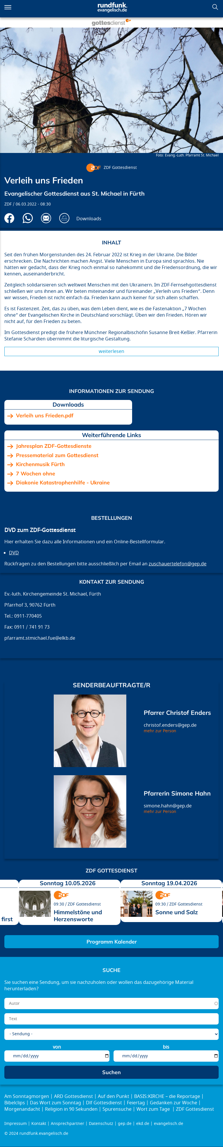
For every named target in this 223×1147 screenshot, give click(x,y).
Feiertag (136, 1102)
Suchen (215, 6)
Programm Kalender (112, 941)
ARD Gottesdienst (73, 1096)
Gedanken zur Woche (173, 1102)
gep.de (125, 1124)
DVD (14, 552)
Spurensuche (117, 1109)
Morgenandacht (22, 1109)
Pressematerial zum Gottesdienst (57, 455)
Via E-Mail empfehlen (46, 218)
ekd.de (142, 1124)
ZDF (8, 204)
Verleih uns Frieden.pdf (44, 415)
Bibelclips (14, 1102)
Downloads (88, 218)
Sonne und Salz (176, 912)
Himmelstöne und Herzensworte (78, 915)
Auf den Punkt (113, 1096)
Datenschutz (101, 1124)
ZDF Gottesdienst (120, 168)
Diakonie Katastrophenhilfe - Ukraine (63, 482)
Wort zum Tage (153, 1109)
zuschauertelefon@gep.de (177, 563)
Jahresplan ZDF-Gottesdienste (53, 446)
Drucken (64, 218)
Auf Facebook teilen (9, 218)
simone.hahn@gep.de (168, 805)
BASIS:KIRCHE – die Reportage (167, 1096)
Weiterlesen (111, 351)
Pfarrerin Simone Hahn (177, 793)
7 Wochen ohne (35, 473)
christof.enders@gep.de (170, 725)
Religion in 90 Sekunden (71, 1109)
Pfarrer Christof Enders (177, 712)
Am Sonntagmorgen (26, 1096)
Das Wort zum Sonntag (55, 1102)
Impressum (15, 1124)
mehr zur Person (160, 731)
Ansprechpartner (67, 1124)
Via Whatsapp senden (28, 218)
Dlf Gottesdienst (104, 1102)
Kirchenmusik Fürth (40, 464)
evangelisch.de (168, 1124)
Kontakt (38, 1124)
